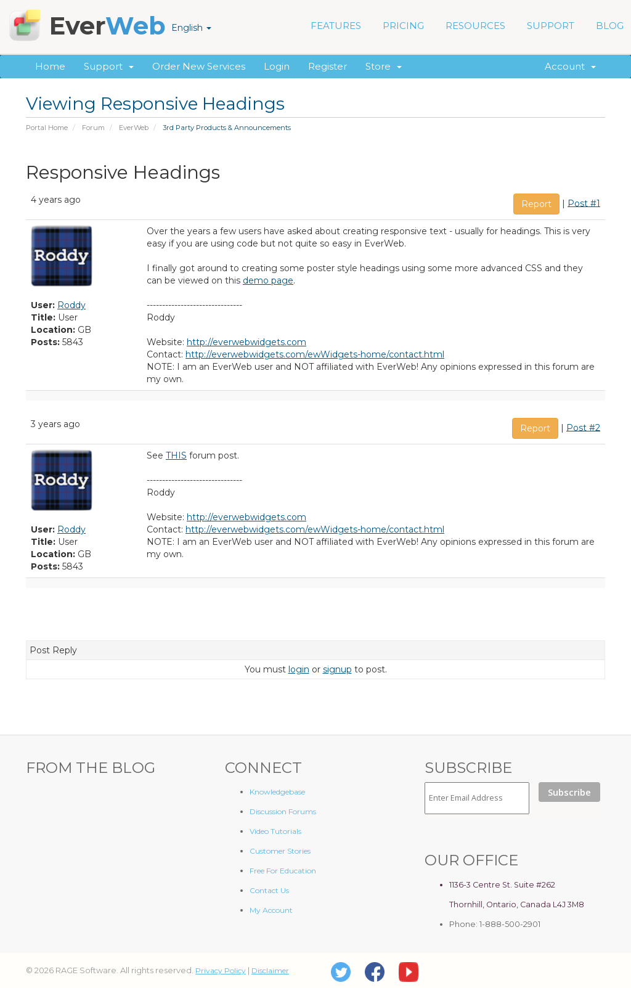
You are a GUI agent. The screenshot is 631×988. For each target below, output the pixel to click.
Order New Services (198, 66)
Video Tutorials (275, 831)
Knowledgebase (277, 791)
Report (536, 204)
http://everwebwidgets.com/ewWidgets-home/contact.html (314, 354)
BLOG (610, 25)
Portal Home (47, 127)
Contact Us (269, 890)
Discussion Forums (283, 811)
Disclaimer (270, 970)
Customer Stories (280, 850)
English (191, 27)
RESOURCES (475, 25)
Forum (93, 127)
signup (337, 669)
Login (277, 66)
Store (383, 66)
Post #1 (584, 202)
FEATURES (336, 25)
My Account (271, 910)
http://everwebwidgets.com (246, 342)
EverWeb (134, 127)
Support (109, 66)
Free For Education (283, 870)
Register (327, 66)
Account (570, 66)
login (298, 669)
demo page (268, 280)
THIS (176, 455)
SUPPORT (550, 25)
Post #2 (583, 427)
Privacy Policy (220, 970)
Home (50, 66)
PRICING (403, 25)
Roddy (71, 305)
